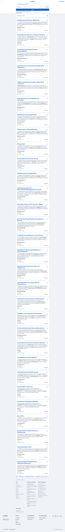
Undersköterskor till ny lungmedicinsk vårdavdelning (28, 283)
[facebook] (53, 516)
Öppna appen (61, 1)
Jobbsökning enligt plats (20, 511)
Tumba (17, 488)
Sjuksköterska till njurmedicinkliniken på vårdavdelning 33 (29, 250)
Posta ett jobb (29, 519)
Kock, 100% (20, 416)
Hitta (33, 9)
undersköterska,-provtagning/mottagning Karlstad (31, 492)
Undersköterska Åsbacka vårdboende (28, 20)
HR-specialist (21, 144)
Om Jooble (18, 517)
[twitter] (58, 516)
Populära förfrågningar (20, 479)
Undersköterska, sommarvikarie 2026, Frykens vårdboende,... (30, 66)
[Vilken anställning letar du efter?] (32, 4)
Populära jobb (18, 510)
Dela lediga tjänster (30, 517)
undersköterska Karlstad (42, 485)
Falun (17, 489)
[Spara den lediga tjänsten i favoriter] (47, 20)
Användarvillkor (5, 529)
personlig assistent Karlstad (42, 495)
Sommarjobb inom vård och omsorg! (27, 158)
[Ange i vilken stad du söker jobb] (32, 7)
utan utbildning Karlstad (42, 488)
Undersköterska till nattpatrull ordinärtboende (30, 299)
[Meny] (1, 1)
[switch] (47, 15)
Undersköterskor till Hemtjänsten (27, 357)
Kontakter (17, 519)
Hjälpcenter (18, 522)
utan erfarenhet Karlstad (42, 489)
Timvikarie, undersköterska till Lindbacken (29, 313)
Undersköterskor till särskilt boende (27, 372)
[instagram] (56, 516)
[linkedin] (61, 516)
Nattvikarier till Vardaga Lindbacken (27, 401)
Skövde (17, 496)
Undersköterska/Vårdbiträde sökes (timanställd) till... (27, 50)
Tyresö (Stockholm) (19, 486)
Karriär (17, 521)
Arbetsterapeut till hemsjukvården (27, 129)
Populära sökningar (42, 517)
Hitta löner (41, 519)
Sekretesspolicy (12, 529)
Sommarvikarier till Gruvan (25, 386)
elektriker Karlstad (41, 492)
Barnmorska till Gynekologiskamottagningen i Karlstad (30, 219)
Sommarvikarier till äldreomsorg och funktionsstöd (27, 431)
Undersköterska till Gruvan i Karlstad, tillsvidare (31, 35)
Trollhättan (18, 485)
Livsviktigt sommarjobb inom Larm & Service (30, 235)
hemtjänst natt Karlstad (31, 494)
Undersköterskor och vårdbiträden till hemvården (28, 99)
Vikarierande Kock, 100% (24, 447)
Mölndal (17, 491)
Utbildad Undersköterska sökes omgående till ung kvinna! (30, 83)
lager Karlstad (40, 491)
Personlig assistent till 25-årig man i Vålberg (30, 204)
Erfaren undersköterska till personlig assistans (30, 328)
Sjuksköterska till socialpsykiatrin (27, 173)
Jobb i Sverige (18, 524)
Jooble (61, 529)
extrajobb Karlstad (41, 486)
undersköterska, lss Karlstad (31, 501)
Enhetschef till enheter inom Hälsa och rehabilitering (28, 267)
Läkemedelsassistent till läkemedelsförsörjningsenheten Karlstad (29, 188)
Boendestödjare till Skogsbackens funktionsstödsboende (27, 462)
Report (46, 30)
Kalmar (17, 492)
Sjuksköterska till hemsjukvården (27, 114)
